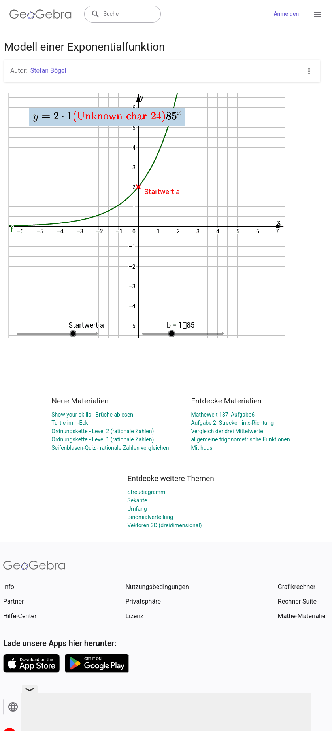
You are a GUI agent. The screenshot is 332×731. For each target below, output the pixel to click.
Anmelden (286, 14)
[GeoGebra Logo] (40, 14)
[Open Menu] (318, 14)
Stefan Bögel (48, 70)
